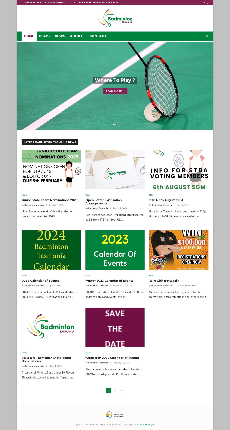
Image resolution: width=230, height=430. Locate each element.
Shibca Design (146, 425)
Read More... (115, 92)
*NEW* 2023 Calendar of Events (109, 281)
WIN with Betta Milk (164, 281)
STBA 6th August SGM (166, 200)
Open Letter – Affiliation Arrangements (103, 201)
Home (29, 36)
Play (43, 36)
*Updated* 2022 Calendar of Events (112, 358)
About (76, 36)
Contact (98, 36)
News (60, 36)
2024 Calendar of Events (40, 281)
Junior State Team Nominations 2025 (98, 2)
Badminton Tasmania (34, 205)
